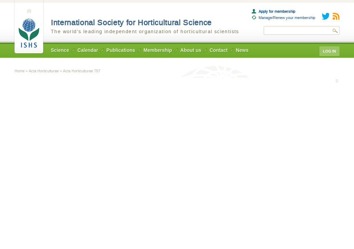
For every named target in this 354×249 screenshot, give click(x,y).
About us (191, 50)
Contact (218, 50)
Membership (157, 50)
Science (60, 50)
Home (29, 27)
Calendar (87, 50)
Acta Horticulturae (44, 71)
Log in (329, 51)
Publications (120, 50)
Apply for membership (277, 11)
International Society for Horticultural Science (131, 22)
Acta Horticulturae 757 (81, 71)
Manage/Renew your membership (287, 18)
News (242, 50)
